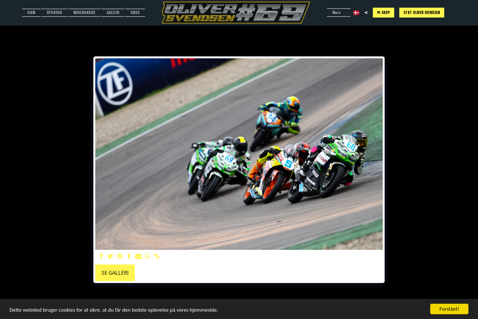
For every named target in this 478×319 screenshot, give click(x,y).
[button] (366, 12)
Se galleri (115, 272)
